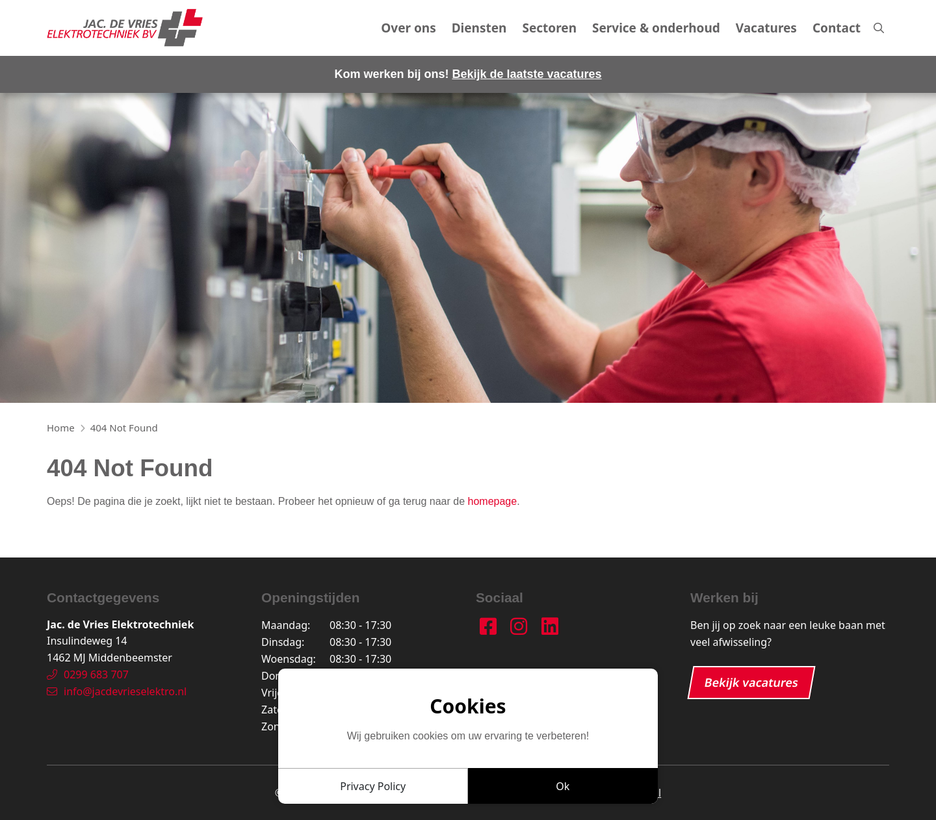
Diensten (479, 27)
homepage (492, 501)
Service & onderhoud (656, 27)
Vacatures (766, 27)
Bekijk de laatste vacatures (526, 74)
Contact (836, 27)
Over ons (408, 27)
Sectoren (549, 27)
